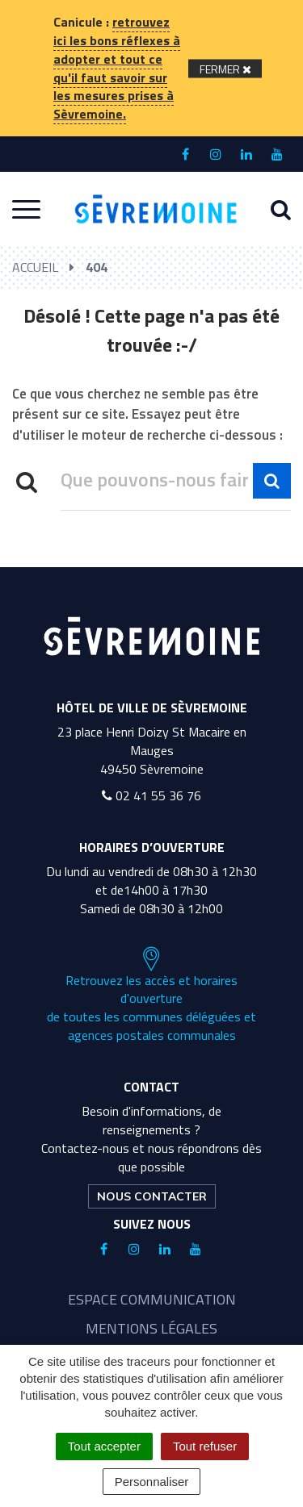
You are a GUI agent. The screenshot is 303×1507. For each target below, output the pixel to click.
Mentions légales (151, 1328)
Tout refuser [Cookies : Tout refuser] (205, 1446)
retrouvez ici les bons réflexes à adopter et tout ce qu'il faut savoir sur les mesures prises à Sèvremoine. (116, 67)
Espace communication (152, 1299)
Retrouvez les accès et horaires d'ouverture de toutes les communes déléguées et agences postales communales (151, 995)
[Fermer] (225, 68)
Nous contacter (152, 1196)
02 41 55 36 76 (151, 795)
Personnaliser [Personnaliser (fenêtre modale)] (152, 1481)
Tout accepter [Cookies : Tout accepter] (104, 1446)
